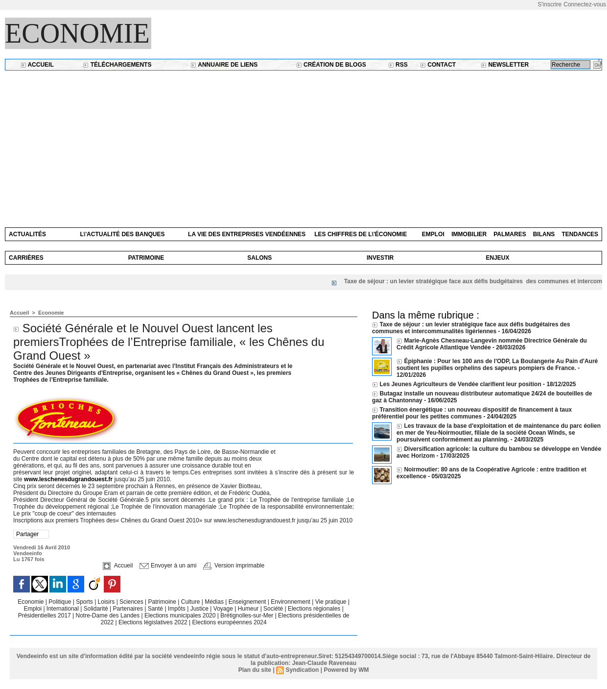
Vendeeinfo (27, 553)
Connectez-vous (584, 4)
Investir (380, 257)
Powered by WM (346, 669)
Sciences (132, 601)
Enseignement (248, 601)
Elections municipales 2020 (179, 615)
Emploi (433, 234)
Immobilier (469, 234)
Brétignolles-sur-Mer (247, 615)
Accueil (37, 65)
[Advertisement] (303, 144)
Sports (85, 601)
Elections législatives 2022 (152, 622)
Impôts (177, 608)
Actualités (27, 234)
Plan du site (254, 669)
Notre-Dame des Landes (108, 615)
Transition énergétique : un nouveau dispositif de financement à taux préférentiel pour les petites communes (472, 413)
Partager (27, 534)
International (63, 608)
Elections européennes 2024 (229, 622)
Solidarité (97, 608)
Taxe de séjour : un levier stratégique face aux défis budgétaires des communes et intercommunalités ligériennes (471, 328)
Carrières (26, 257)
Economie (77, 33)
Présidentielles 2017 (45, 615)
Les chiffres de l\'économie (360, 234)
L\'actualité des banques (122, 234)
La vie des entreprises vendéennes (246, 234)
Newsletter (505, 65)
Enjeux (497, 257)
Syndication (302, 669)
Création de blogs (331, 65)
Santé (156, 608)
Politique (60, 601)
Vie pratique (331, 601)
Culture (191, 601)
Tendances (579, 234)
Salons (259, 257)
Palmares (509, 234)
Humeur (249, 608)
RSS (398, 65)
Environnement (290, 601)
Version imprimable (233, 565)
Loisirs (107, 601)
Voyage (223, 608)
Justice (200, 608)
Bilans (544, 234)
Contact (438, 65)
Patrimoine (146, 257)
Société (273, 608)
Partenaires (129, 608)
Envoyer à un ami (168, 565)
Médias (215, 601)
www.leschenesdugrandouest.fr (68, 479)
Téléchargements (117, 65)
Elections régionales (315, 608)
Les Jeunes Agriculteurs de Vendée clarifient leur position (460, 384)
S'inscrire (549, 4)
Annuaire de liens (223, 65)
